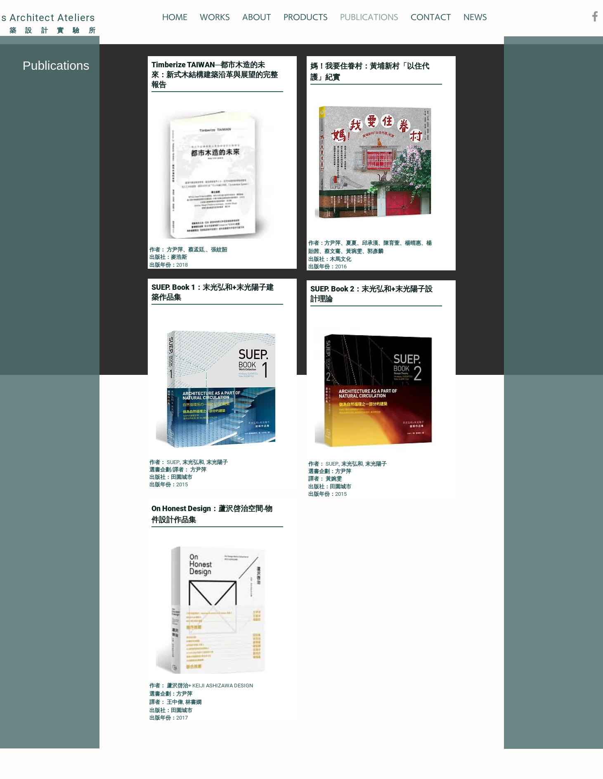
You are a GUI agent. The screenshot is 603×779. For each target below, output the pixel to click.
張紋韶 (219, 249)
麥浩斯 (179, 257)
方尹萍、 (177, 249)
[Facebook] (595, 16)
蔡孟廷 (196, 249)
